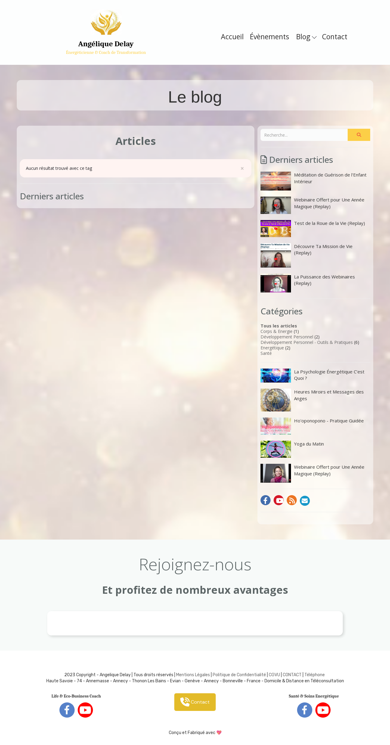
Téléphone (314, 674)
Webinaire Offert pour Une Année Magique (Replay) (312, 205)
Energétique (272, 348)
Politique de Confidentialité (239, 674)
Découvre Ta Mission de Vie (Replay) (307, 255)
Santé (266, 353)
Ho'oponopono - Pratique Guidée (312, 426)
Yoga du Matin (292, 449)
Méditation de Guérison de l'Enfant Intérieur (314, 181)
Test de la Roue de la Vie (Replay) (313, 228)
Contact (334, 36)
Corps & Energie (276, 331)
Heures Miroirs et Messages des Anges (312, 400)
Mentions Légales (193, 674)
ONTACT (293, 674)
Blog (306, 36)
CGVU (274, 674)
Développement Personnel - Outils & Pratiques (307, 342)
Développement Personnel (287, 337)
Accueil (232, 36)
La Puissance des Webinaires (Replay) (308, 283)
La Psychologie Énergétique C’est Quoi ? (312, 376)
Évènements (269, 36)
